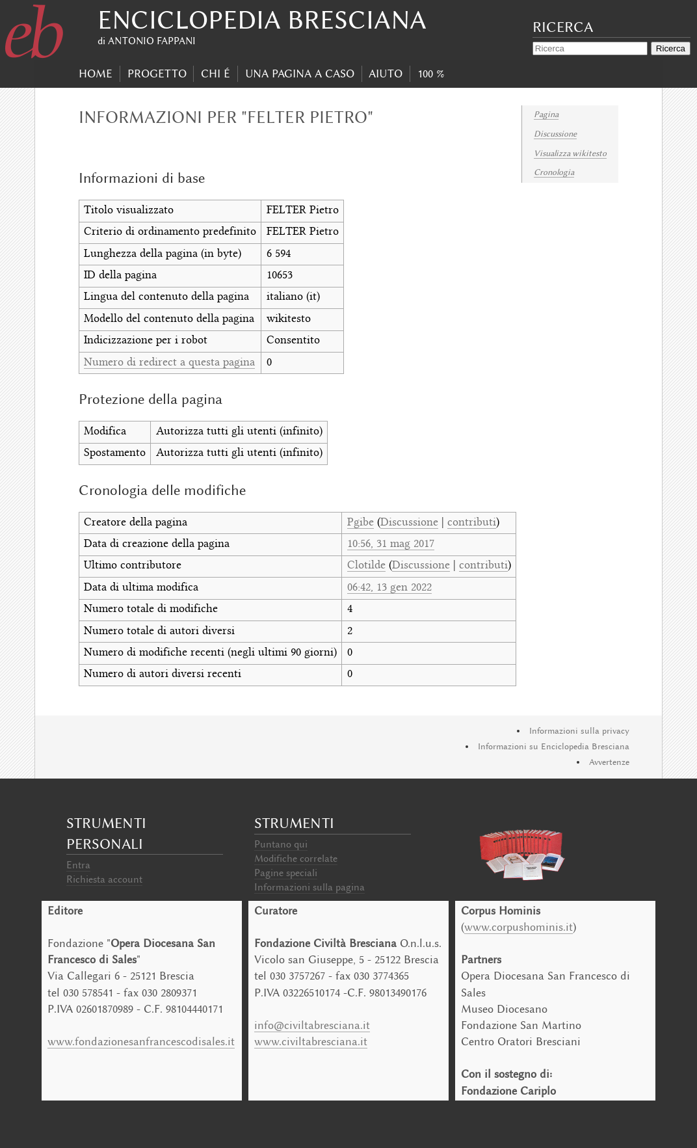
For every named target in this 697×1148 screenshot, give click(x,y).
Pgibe (360, 523)
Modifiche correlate (295, 858)
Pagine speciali (285, 873)
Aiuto (385, 73)
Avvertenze (609, 762)
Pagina (546, 114)
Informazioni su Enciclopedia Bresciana (553, 746)
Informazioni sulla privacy (579, 731)
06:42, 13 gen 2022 (389, 588)
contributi (471, 523)
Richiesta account (104, 879)
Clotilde (366, 566)
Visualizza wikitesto (570, 153)
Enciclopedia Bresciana (262, 19)
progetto (157, 73)
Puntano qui (281, 844)
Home (95, 73)
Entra (78, 865)
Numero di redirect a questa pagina (169, 363)
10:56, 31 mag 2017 (390, 544)
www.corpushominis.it (518, 926)
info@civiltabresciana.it (312, 1025)
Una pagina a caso (299, 73)
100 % (430, 73)
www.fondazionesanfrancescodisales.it (141, 1041)
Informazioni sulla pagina (309, 887)
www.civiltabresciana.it (310, 1041)
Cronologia (554, 172)
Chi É (215, 73)
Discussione (555, 134)
